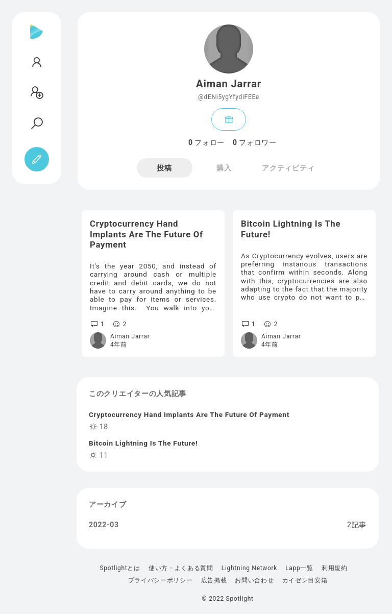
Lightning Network (249, 568)
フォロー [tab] (206, 142)
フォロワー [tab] (255, 142)
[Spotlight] (36, 39)
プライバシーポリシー (160, 580)
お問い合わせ (254, 580)
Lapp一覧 (299, 568)
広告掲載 (214, 580)
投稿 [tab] (164, 168)
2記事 (356, 524)
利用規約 (335, 568)
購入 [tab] (223, 168)
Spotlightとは (120, 568)
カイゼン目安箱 (305, 580)
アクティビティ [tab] (288, 168)
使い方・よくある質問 (181, 568)
